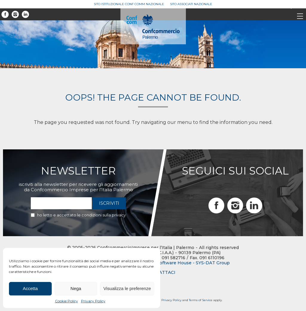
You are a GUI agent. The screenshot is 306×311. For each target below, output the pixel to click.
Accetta (30, 288)
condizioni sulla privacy (104, 215)
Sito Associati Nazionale (191, 4)
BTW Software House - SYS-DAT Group (187, 263)
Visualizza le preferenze (127, 288)
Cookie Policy (66, 301)
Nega (76, 288)
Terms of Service (200, 300)
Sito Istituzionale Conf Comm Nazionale (129, 4)
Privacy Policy (93, 301)
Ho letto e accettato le (81, 215)
